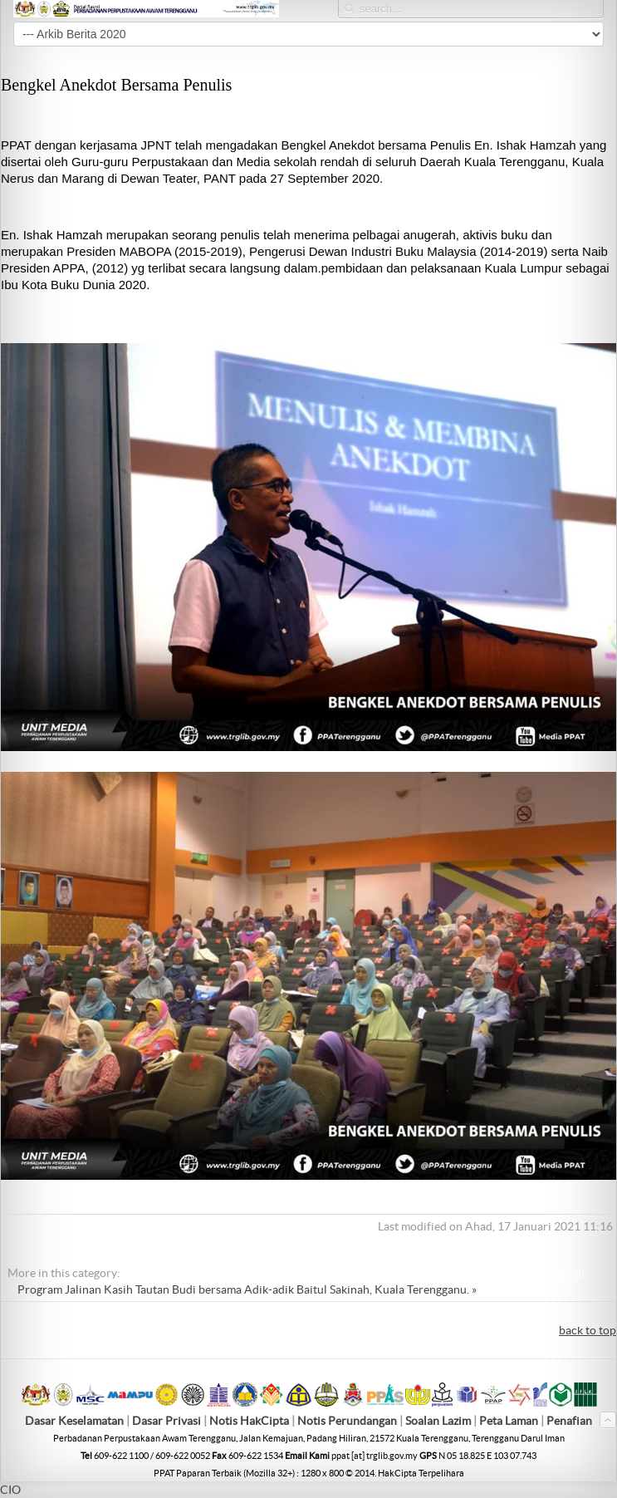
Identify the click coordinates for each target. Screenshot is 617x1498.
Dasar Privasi (166, 1420)
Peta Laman (510, 1420)
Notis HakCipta (249, 1420)
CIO (10, 1489)
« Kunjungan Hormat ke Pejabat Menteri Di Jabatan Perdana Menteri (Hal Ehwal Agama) (359, 1272)
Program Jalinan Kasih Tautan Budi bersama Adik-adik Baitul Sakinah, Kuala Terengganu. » (247, 1289)
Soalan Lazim (438, 1420)
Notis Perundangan (347, 1420)
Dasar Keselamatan (74, 1420)
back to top (587, 1330)
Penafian (569, 1420)
